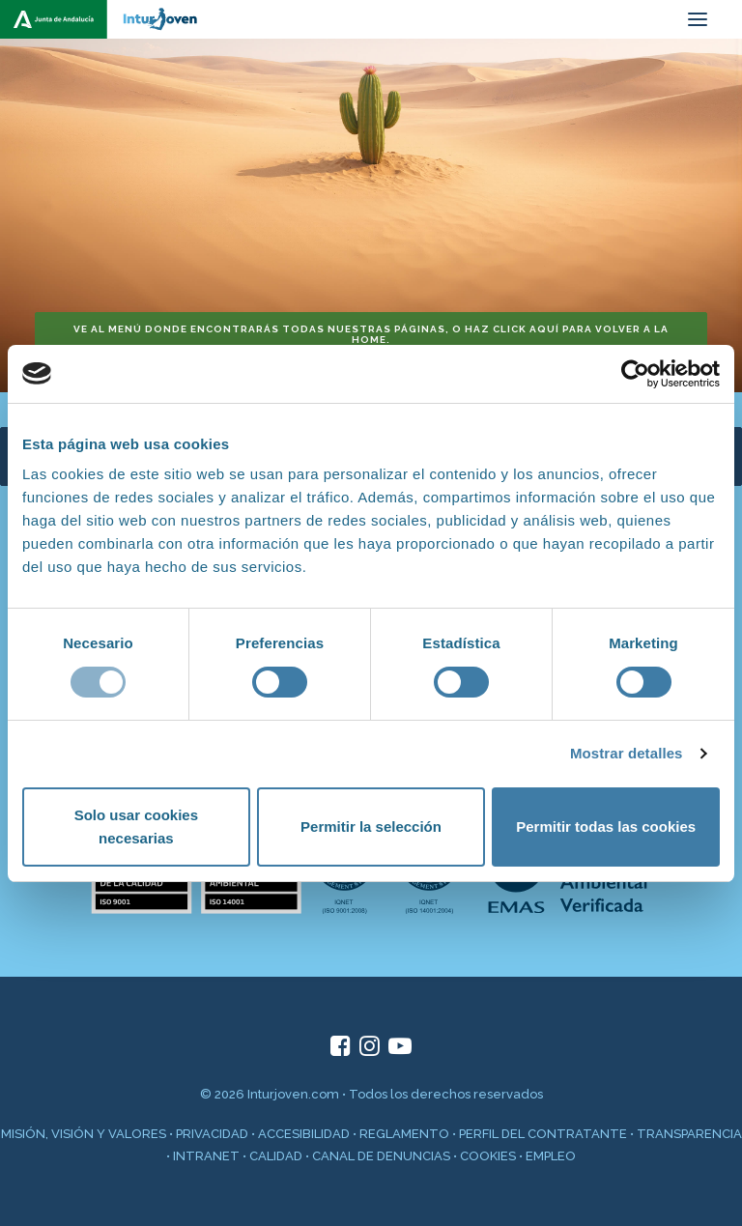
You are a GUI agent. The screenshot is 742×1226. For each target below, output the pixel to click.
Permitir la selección (371, 826)
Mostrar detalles (626, 753)
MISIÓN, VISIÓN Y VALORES (83, 1133)
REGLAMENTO (404, 1133)
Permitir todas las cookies (606, 826)
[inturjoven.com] (107, 19)
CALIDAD (275, 1156)
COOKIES (488, 1156)
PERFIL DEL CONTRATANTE (543, 1133)
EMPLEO (551, 1156)
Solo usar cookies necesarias (136, 826)
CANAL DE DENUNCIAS (381, 1156)
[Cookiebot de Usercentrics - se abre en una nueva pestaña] (635, 373)
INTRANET (206, 1156)
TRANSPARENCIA (689, 1133)
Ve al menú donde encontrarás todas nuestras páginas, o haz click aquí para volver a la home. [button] (372, 334)
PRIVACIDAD (212, 1133)
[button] (697, 19)
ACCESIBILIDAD (304, 1133)
